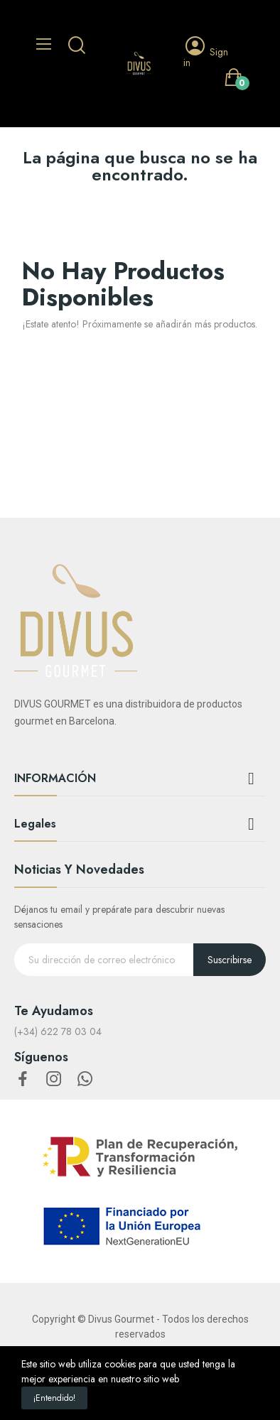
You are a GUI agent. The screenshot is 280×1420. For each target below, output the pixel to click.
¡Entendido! (54, 1398)
